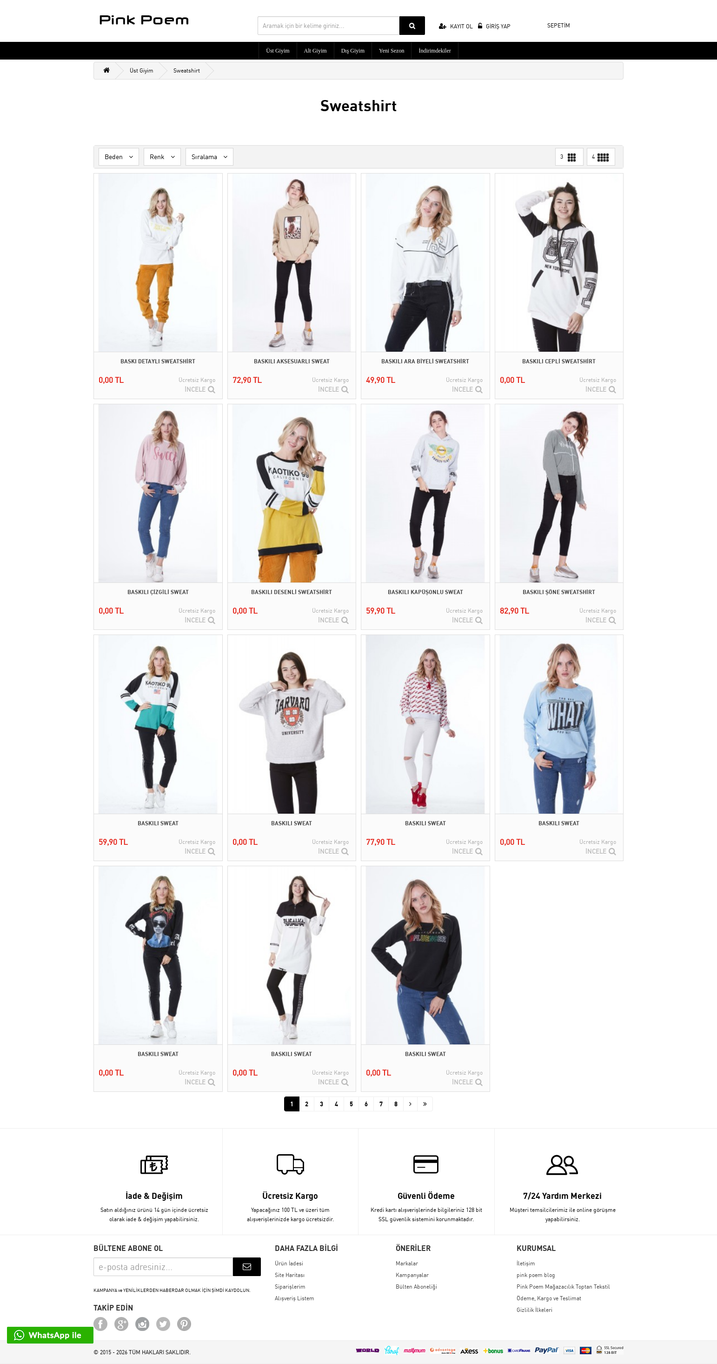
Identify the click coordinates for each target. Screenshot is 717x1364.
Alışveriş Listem (294, 1298)
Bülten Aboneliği (416, 1286)
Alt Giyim (315, 50)
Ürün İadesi (289, 1263)
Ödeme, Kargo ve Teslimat (549, 1298)
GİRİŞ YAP (494, 26)
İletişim (526, 1263)
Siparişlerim (290, 1286)
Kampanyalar (412, 1274)
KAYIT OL (456, 26)
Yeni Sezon (391, 50)
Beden (119, 156)
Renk (162, 156)
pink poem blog (536, 1274)
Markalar (407, 1263)
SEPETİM (552, 24)
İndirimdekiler (434, 50)
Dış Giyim (353, 50)
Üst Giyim (277, 50)
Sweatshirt (186, 70)
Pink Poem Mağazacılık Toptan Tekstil (563, 1286)
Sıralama (209, 156)
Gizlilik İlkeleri (534, 1309)
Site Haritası (290, 1274)
